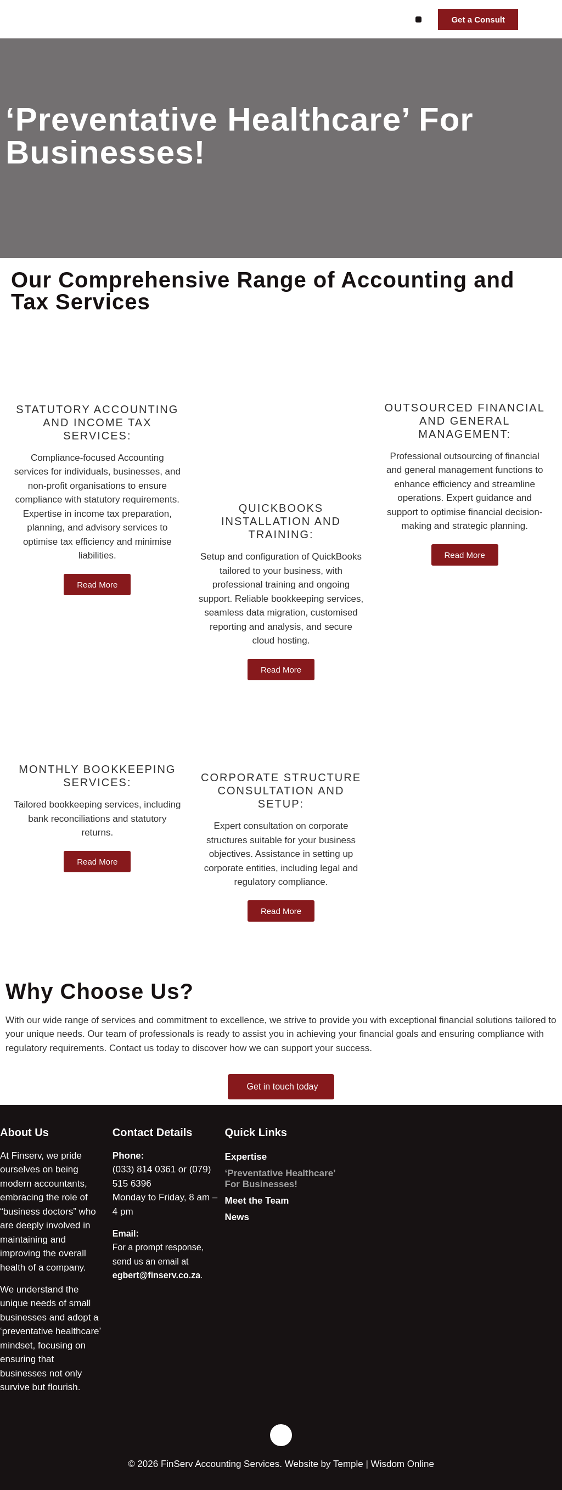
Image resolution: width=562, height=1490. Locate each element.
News (237, 1217)
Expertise (246, 1157)
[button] (418, 19)
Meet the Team (257, 1200)
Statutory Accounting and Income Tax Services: (97, 422)
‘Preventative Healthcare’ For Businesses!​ (280, 1178)
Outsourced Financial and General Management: (465, 421)
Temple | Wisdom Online (383, 1464)
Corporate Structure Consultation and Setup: (281, 790)
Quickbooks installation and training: (281, 521)
